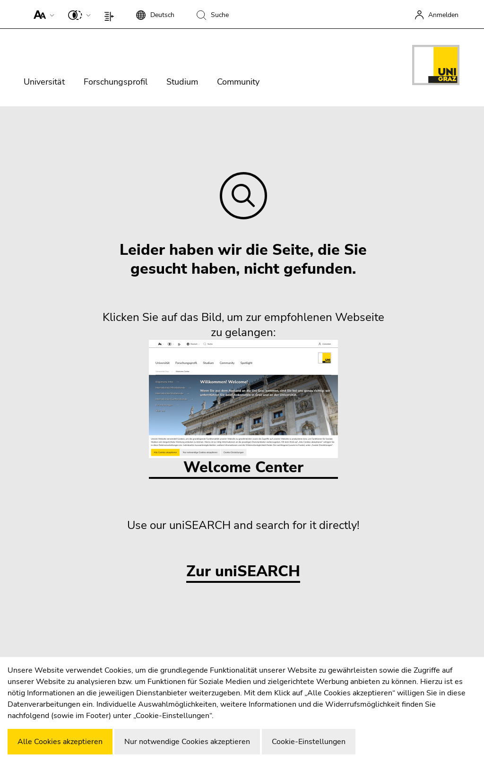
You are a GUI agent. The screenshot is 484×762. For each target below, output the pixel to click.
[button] (42, 14)
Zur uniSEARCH (243, 571)
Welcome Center (243, 408)
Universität (44, 81)
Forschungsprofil (115, 81)
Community (238, 81)
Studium (182, 81)
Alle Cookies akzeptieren (60, 741)
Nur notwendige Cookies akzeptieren (187, 741)
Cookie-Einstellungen (309, 741)
